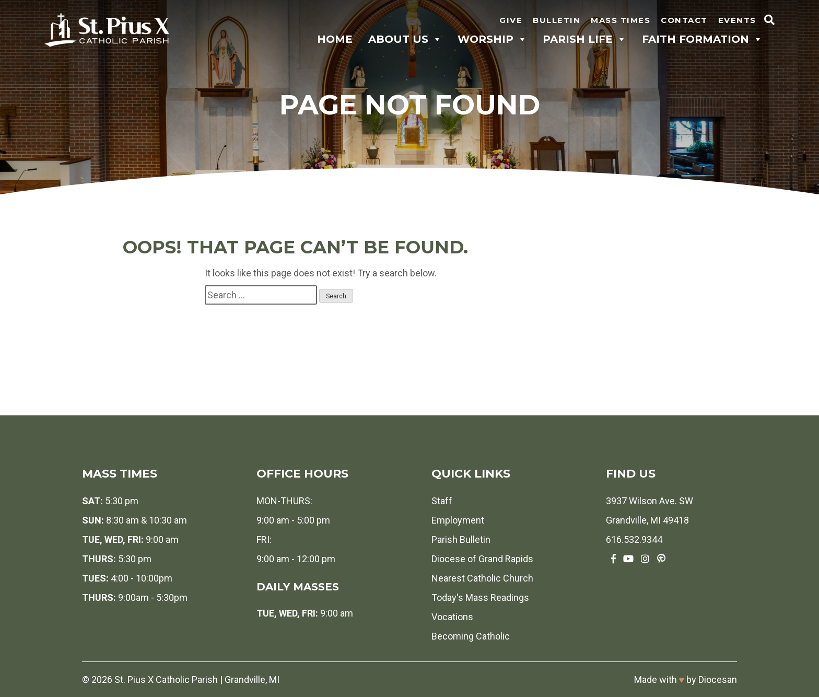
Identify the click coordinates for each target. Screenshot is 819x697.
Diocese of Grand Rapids (482, 558)
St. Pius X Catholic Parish (166, 679)
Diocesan (717, 679)
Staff (441, 500)
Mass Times (620, 20)
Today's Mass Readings (480, 597)
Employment (457, 520)
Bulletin (556, 20)
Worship (492, 39)
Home (335, 39)
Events (737, 20)
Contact (684, 20)
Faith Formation (702, 39)
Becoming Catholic (470, 636)
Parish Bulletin (460, 539)
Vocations (452, 616)
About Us (405, 39)
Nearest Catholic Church (482, 578)
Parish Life (584, 39)
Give (510, 20)
